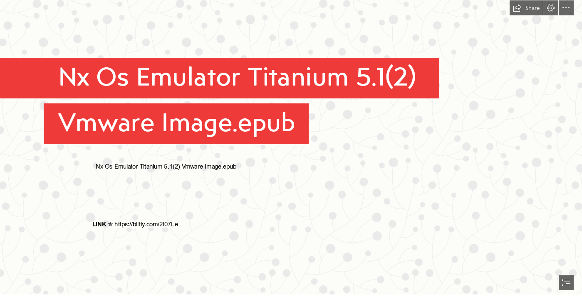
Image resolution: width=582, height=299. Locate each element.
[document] (291, 149)
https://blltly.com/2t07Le (146, 224)
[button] (526, 7)
